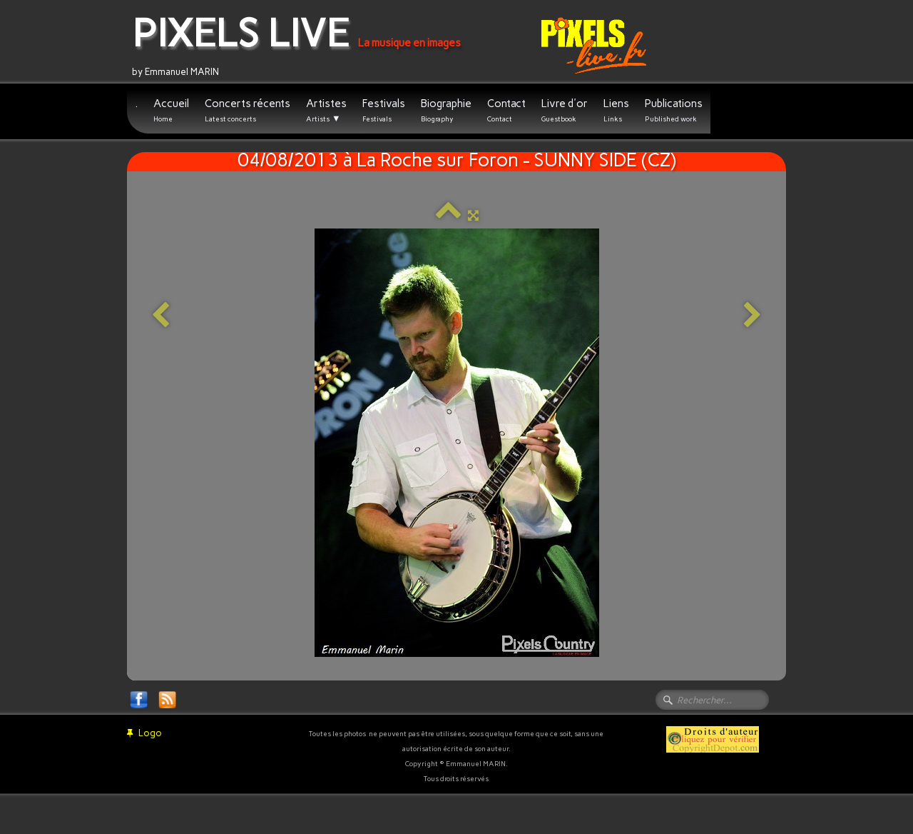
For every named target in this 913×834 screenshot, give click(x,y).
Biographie (446, 110)
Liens (616, 110)
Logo (144, 733)
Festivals (383, 110)
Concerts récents (247, 110)
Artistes (326, 110)
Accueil (171, 110)
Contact (506, 110)
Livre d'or (564, 110)
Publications (674, 110)
